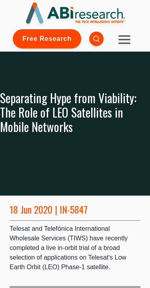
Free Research (47, 38)
